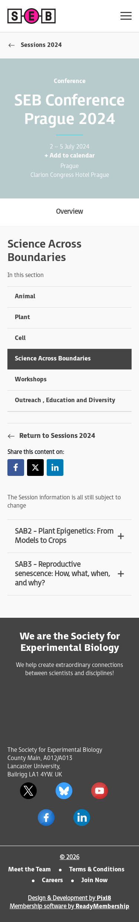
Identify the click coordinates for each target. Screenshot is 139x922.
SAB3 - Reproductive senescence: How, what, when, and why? (62, 574)
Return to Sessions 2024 (57, 436)
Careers (52, 880)
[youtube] (99, 790)
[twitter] (28, 790)
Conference (70, 81)
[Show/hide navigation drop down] (126, 16)
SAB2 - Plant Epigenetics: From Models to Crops (64, 536)
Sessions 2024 (41, 45)
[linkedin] (81, 817)
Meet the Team (29, 869)
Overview (69, 212)
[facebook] (46, 817)
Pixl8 (104, 898)
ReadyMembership (102, 906)
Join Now (94, 880)
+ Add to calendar (69, 155)
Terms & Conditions (97, 869)
